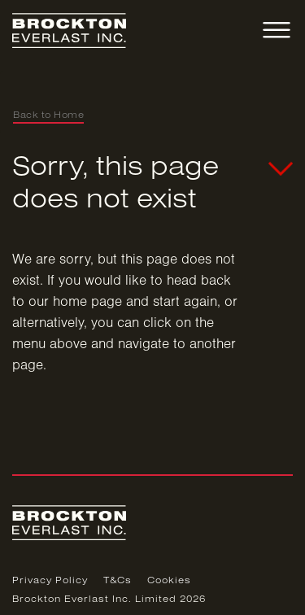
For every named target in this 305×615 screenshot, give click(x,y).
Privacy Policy (50, 581)
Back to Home (48, 115)
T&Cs (117, 581)
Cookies (169, 581)
